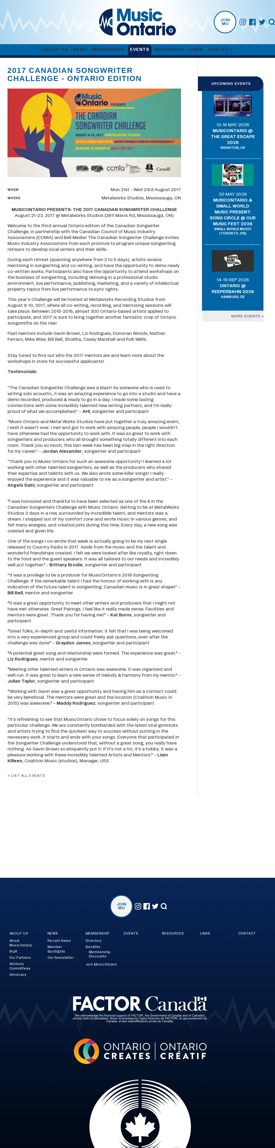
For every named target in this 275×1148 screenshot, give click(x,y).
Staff (13, 951)
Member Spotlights (56, 949)
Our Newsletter (61, 957)
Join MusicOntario (101, 964)
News (80, 50)
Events (139, 50)
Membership (108, 50)
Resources (169, 50)
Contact (220, 50)
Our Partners (20, 957)
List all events (28, 775)
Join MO (225, 22)
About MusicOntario (20, 943)
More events (246, 316)
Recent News (59, 940)
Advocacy (18, 974)
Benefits (93, 947)
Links (196, 50)
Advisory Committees (20, 966)
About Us (55, 50)
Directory (94, 940)
